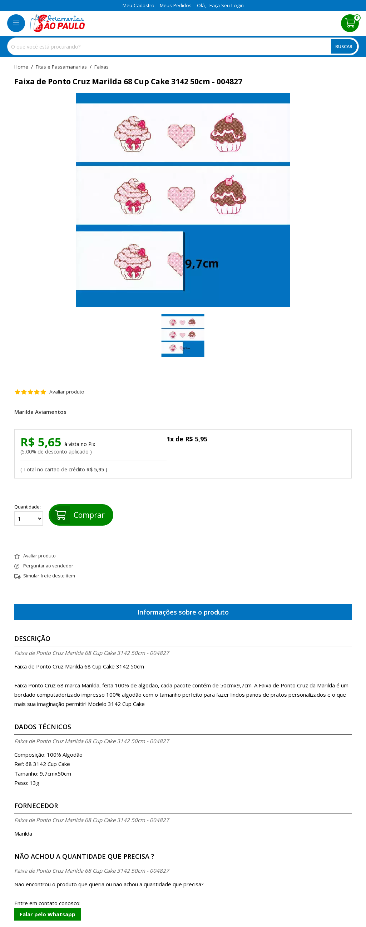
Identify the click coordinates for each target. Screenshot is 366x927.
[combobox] (183, 46)
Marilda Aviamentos (40, 412)
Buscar (343, 46)
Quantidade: (28, 515)
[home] (57, 23)
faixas (101, 67)
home (21, 67)
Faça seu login (226, 5)
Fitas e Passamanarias (61, 67)
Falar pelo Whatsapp (47, 914)
